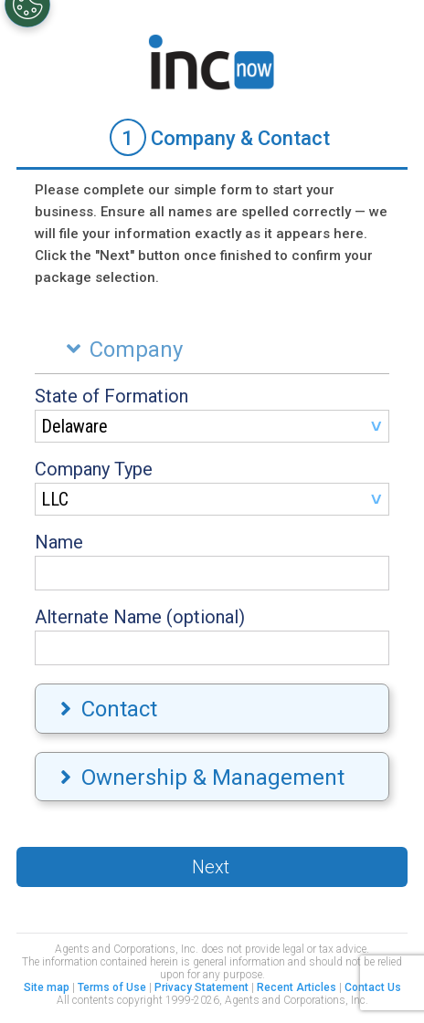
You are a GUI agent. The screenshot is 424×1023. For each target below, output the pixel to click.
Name (59, 542)
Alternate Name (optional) (140, 617)
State (111, 396)
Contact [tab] (106, 709)
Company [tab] (120, 349)
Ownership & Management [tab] (200, 777)
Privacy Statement (201, 987)
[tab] (212, 139)
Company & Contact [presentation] (220, 137)
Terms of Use (112, 987)
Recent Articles (296, 987)
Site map (46, 987)
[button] (212, 867)
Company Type (94, 469)
